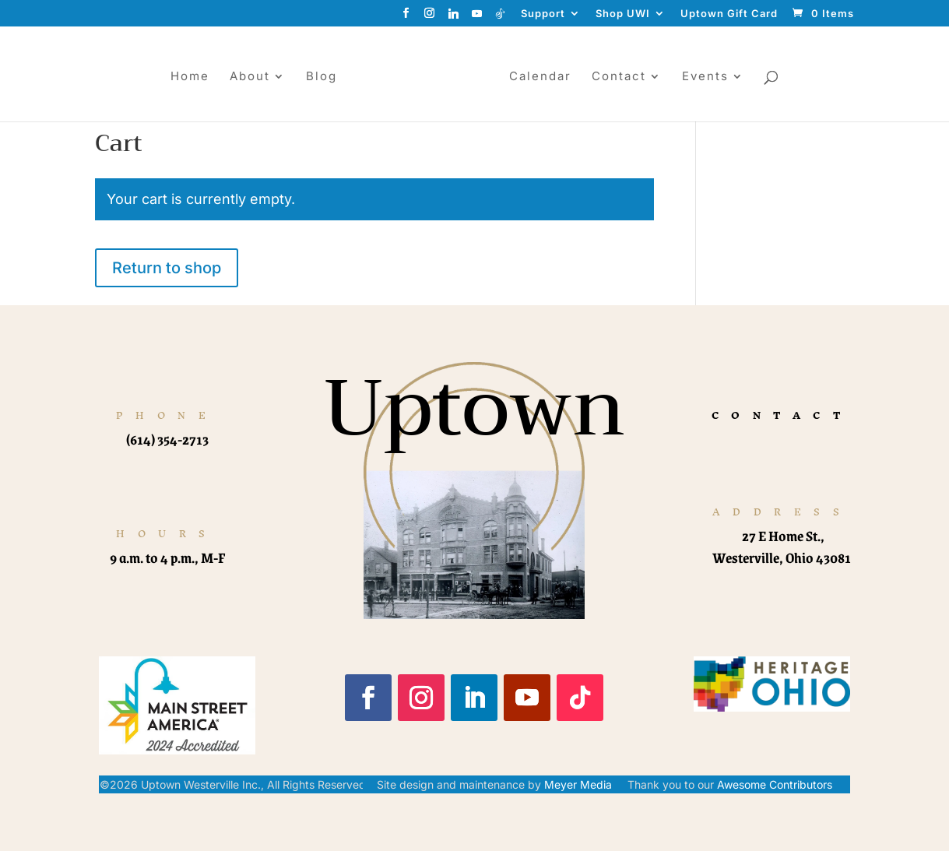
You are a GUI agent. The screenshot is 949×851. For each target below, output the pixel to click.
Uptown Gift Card (729, 14)
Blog (315, 77)
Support (543, 14)
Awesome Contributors (774, 784)
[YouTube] (477, 17)
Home (183, 77)
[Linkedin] (454, 17)
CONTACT (782, 415)
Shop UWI (623, 14)
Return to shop (166, 267)
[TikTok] (500, 17)
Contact (625, 77)
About (243, 77)
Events (711, 77)
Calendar (546, 77)
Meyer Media (578, 784)
